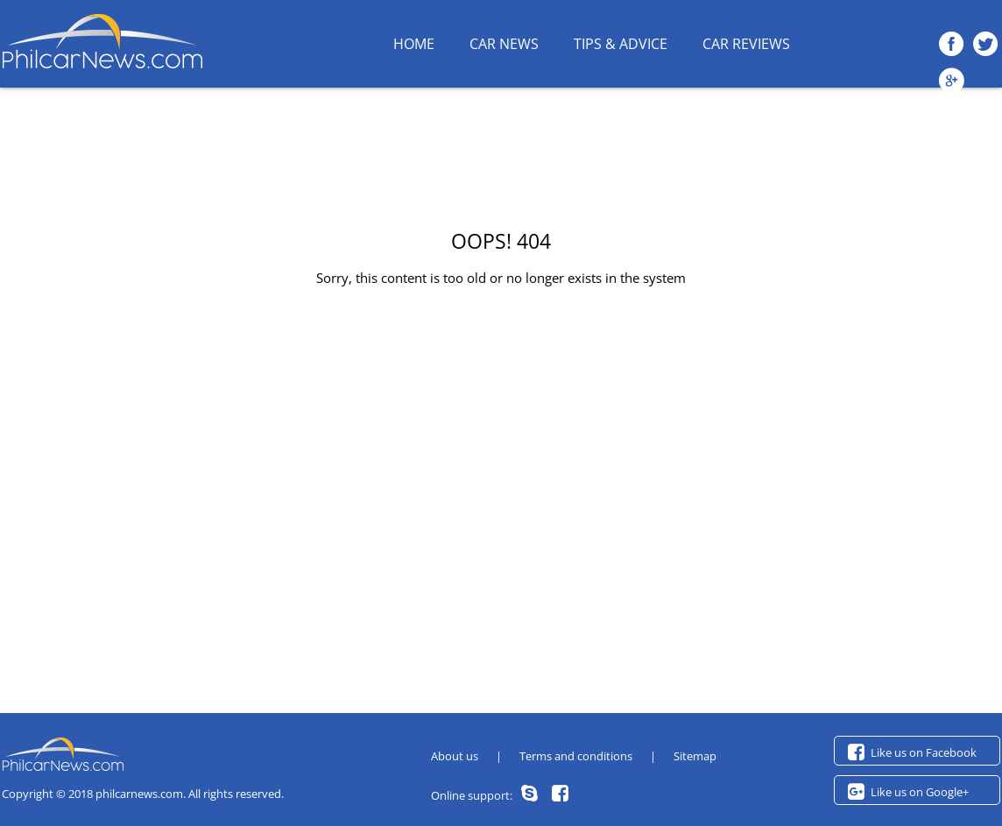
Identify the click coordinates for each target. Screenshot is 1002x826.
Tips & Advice (620, 43)
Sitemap (695, 756)
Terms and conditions (575, 756)
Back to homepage (501, 310)
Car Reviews (746, 43)
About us (454, 756)
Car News (504, 43)
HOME (413, 43)
